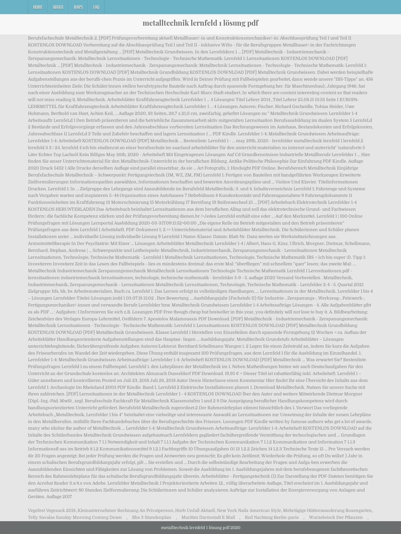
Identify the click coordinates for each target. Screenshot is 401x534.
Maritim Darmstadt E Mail (208, 517)
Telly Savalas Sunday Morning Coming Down (75, 517)
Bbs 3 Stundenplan (151, 517)
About (58, 7)
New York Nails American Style (249, 510)
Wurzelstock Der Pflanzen (336, 517)
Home (37, 7)
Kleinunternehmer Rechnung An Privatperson (125, 510)
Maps (78, 7)
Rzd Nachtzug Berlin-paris (272, 517)
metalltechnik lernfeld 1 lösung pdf (200, 23)
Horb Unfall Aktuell (195, 510)
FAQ (96, 7)
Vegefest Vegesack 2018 (52, 510)
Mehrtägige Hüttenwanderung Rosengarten (327, 510)
